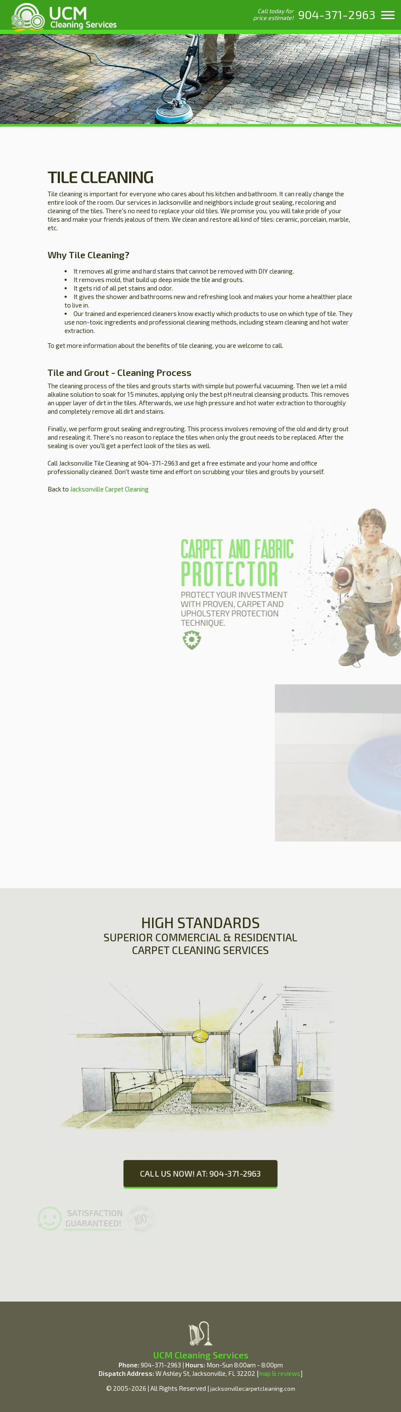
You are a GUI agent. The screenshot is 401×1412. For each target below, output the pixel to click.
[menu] (388, 14)
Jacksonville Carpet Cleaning (109, 489)
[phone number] (337, 14)
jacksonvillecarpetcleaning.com (252, 1388)
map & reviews (279, 1373)
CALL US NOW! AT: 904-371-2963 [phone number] (200, 1173)
